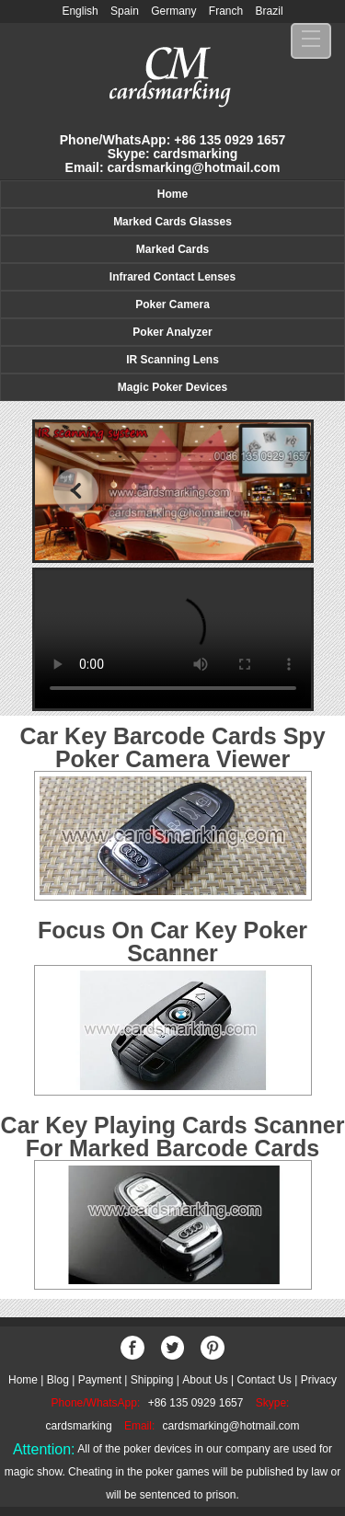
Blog (58, 1379)
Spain (124, 11)
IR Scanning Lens (172, 359)
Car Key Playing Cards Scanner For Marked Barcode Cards (173, 1136)
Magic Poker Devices (172, 387)
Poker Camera (172, 304)
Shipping (152, 1379)
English (80, 11)
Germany (173, 11)
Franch (226, 11)
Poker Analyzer (172, 332)
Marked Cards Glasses (172, 221)
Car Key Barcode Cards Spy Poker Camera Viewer (172, 747)
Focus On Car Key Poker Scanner (172, 941)
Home (172, 194)
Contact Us (263, 1379)
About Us (204, 1379)
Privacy (319, 1379)
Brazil (269, 11)
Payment (99, 1379)
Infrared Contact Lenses (172, 276)
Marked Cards (172, 249)
